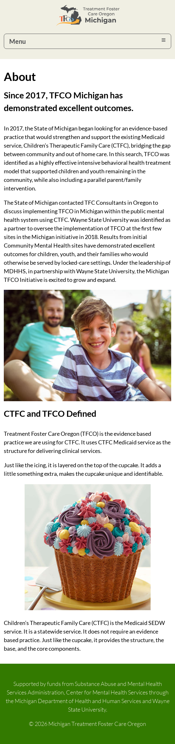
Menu (17, 41)
